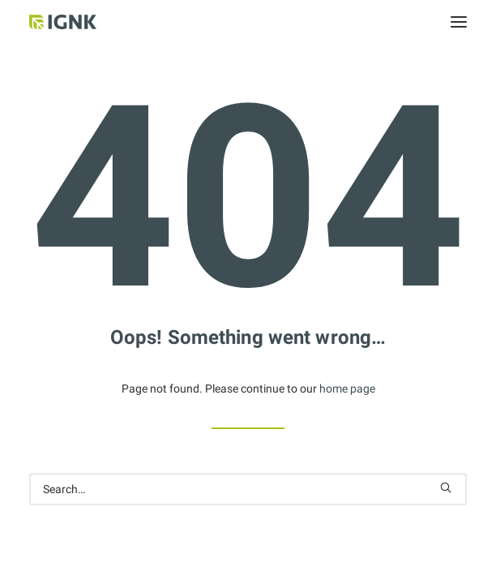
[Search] (248, 489)
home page (347, 388)
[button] (458, 22)
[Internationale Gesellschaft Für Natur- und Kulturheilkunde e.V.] (85, 22)
